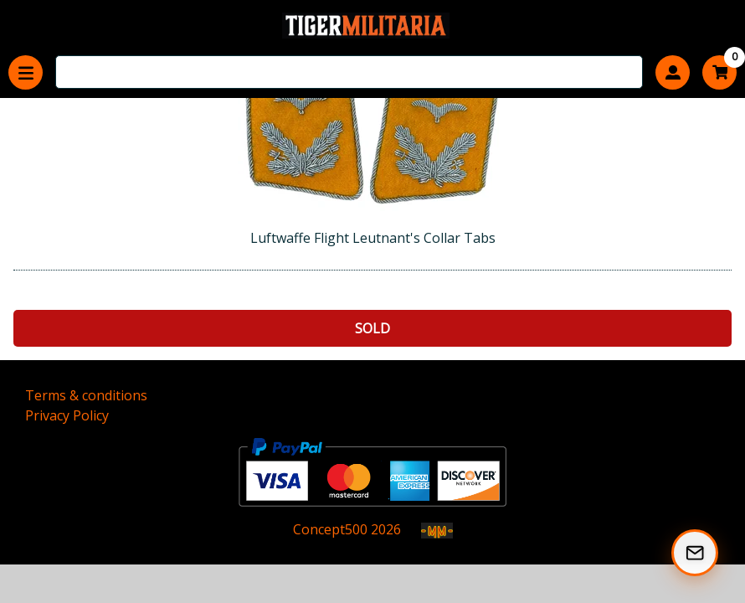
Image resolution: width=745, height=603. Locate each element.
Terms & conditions (86, 395)
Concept (330, 529)
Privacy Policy (67, 415)
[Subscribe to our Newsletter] (694, 552)
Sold (372, 328)
